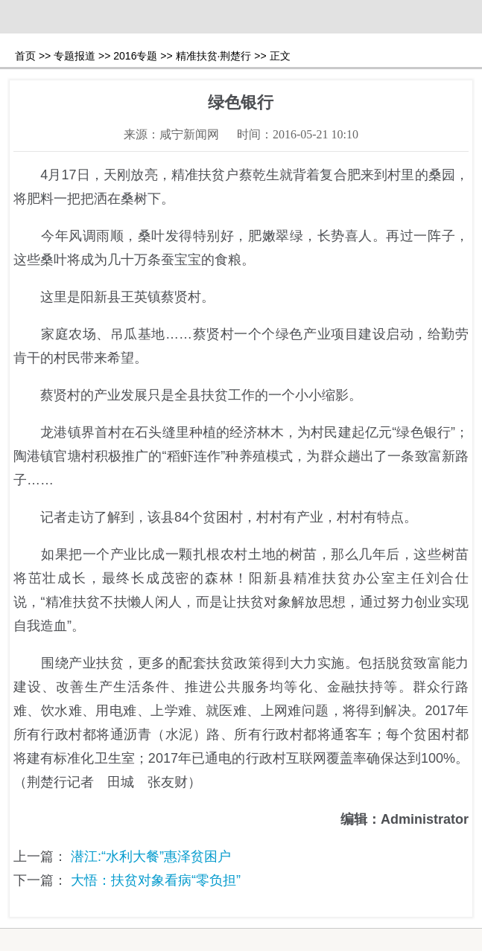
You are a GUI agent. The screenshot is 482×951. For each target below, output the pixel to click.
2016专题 (135, 56)
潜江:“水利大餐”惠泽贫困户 (151, 856)
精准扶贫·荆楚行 (214, 56)
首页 (25, 56)
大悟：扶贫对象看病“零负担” (156, 880)
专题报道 (74, 56)
